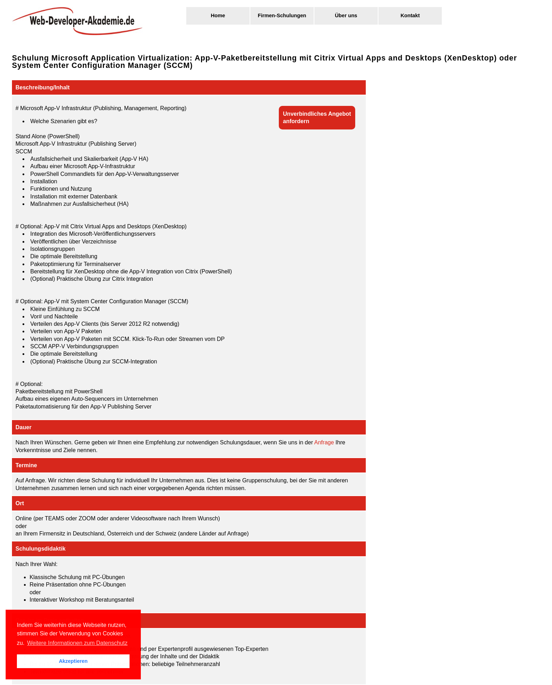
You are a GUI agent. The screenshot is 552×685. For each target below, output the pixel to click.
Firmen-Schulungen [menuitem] (282, 15)
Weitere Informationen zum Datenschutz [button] (77, 643)
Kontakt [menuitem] (410, 15)
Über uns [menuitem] (346, 15)
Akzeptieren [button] (73, 661)
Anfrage (324, 442)
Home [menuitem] (218, 15)
